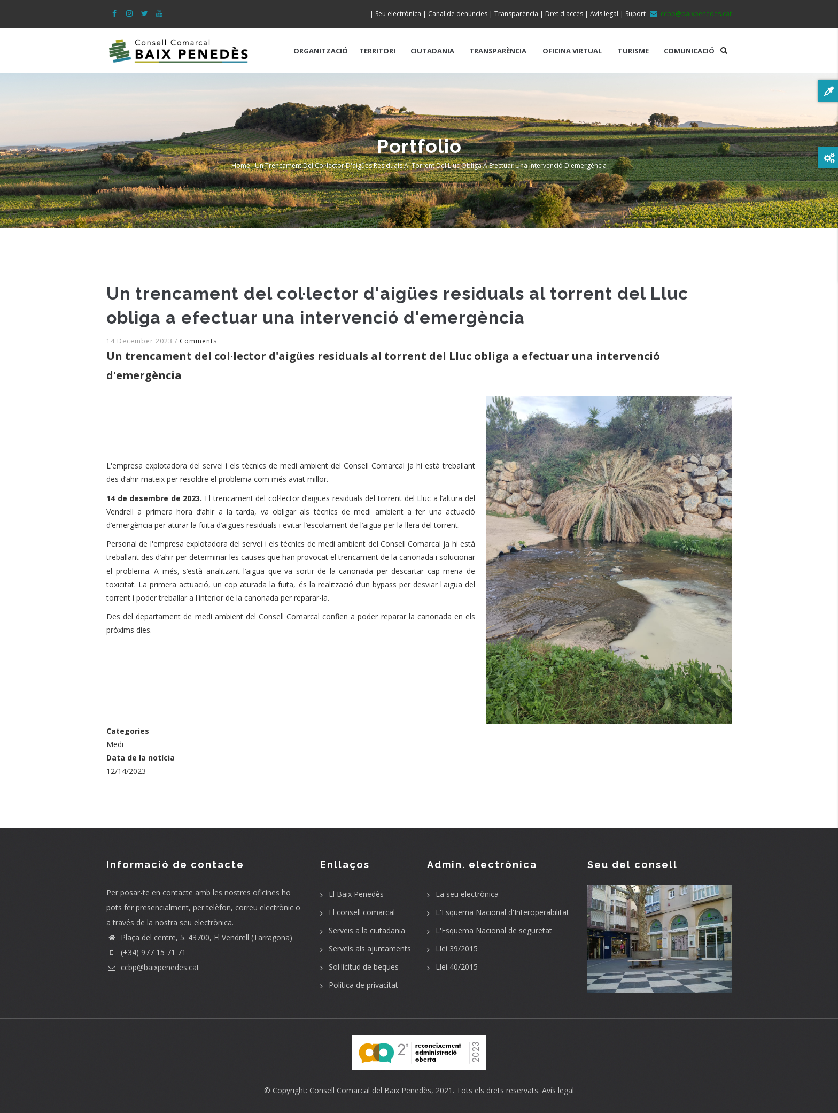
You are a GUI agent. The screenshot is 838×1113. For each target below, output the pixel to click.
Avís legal (558, 1090)
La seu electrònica (467, 894)
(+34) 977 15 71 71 (146, 952)
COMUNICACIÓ (689, 51)
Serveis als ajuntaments (370, 948)
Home (240, 165)
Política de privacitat (363, 985)
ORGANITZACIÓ (320, 51)
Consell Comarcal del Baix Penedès (370, 1090)
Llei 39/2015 (457, 948)
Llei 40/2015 (457, 967)
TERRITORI (377, 51)
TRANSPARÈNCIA (497, 51)
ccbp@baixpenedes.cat (152, 967)
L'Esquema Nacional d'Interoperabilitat (502, 912)
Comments (198, 341)
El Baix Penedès (356, 894)
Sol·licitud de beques (364, 967)
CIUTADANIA (432, 51)
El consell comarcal (362, 912)
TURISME (633, 51)
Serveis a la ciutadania (367, 930)
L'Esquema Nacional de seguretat (494, 930)
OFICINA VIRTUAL (572, 51)
